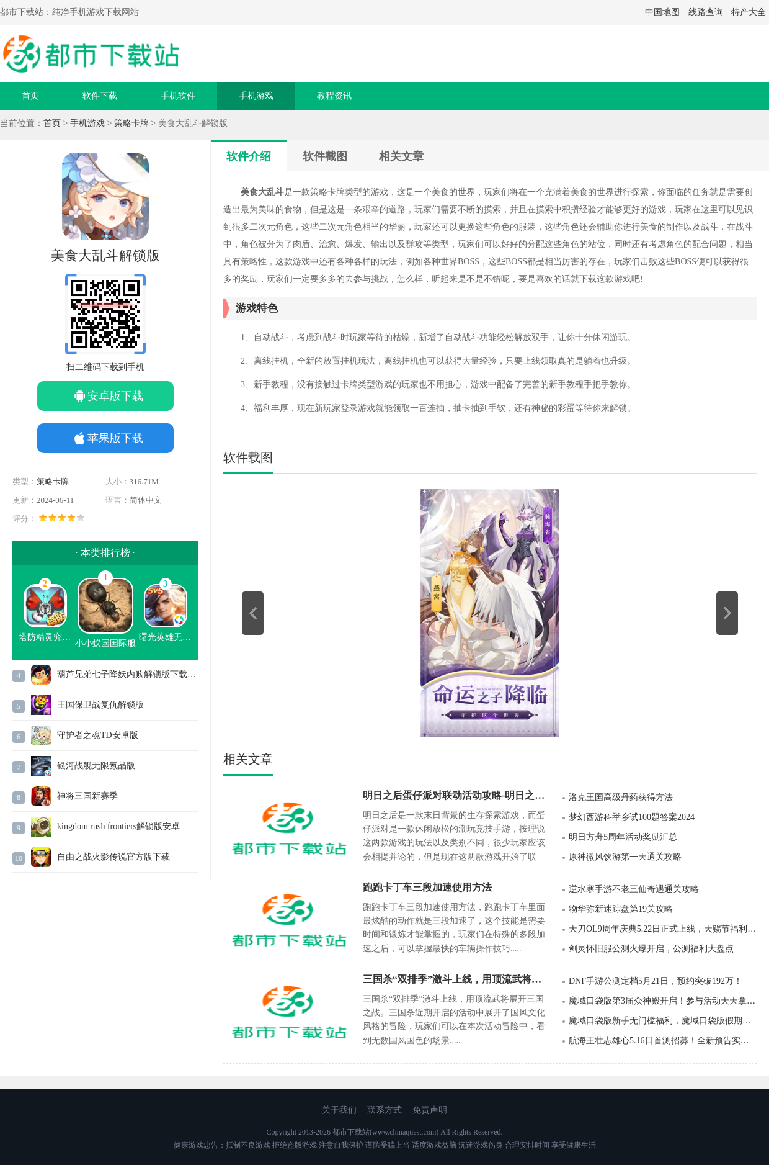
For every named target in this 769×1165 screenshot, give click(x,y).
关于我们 (339, 1110)
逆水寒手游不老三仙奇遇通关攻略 (634, 889)
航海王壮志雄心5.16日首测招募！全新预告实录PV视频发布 (663, 1040)
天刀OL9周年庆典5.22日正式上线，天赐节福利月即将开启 (663, 928)
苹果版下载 (115, 438)
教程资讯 (334, 96)
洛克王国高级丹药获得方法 (621, 797)
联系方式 (384, 1110)
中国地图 (662, 12)
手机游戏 (256, 96)
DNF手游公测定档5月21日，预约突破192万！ (655, 981)
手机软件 (178, 96)
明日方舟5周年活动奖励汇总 (623, 837)
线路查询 (705, 12)
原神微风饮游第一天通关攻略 (625, 856)
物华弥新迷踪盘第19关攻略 (621, 909)
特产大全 (748, 12)
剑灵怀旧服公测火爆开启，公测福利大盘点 (651, 948)
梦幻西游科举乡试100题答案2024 (632, 817)
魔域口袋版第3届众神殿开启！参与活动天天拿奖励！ (663, 1000)
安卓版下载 (115, 396)
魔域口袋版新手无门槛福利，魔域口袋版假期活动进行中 (663, 1020)
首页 (30, 96)
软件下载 (99, 96)
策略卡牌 (131, 123)
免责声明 (429, 1110)
